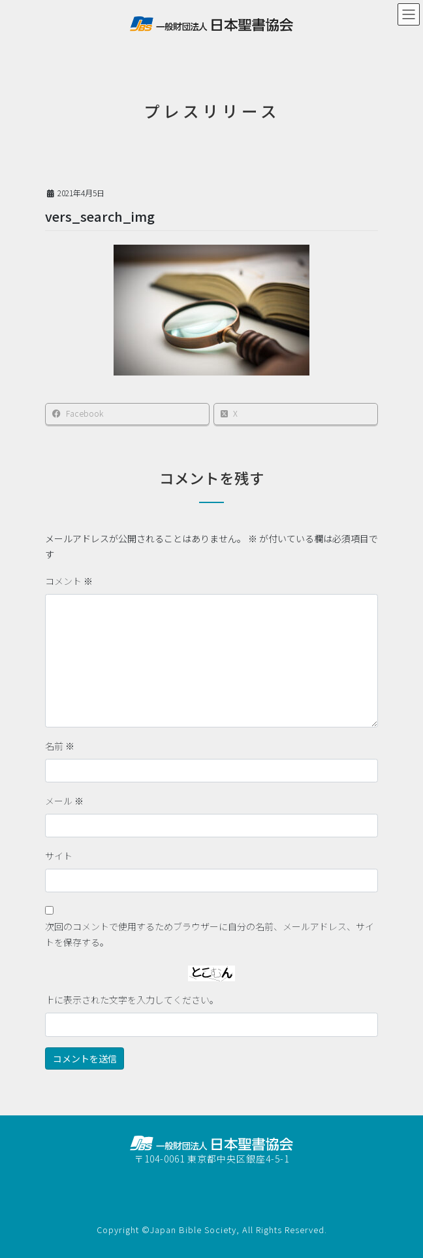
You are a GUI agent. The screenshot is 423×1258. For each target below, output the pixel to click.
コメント (69, 580)
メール (64, 800)
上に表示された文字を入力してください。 (132, 999)
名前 (59, 745)
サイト (58, 855)
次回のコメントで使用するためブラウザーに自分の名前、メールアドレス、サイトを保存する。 (209, 934)
